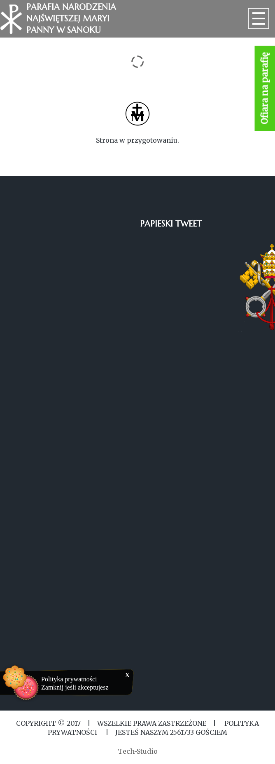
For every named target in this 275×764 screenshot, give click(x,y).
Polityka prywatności (69, 679)
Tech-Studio (138, 751)
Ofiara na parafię (264, 89)
